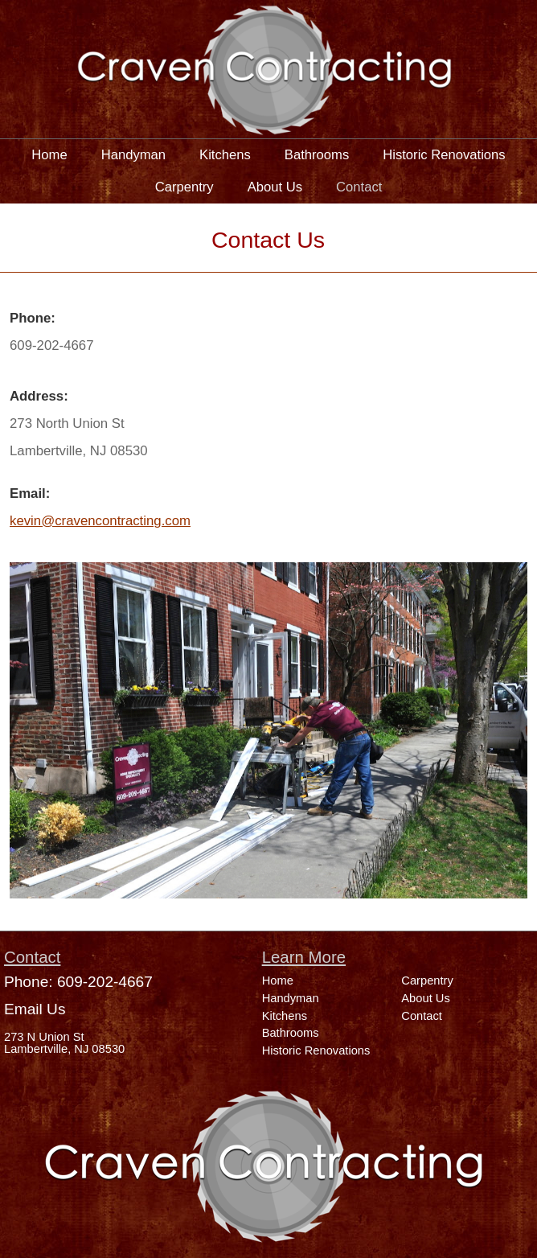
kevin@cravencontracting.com (100, 520)
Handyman (133, 154)
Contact (359, 187)
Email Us (34, 1009)
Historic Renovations (444, 154)
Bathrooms (317, 154)
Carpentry (184, 187)
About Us (275, 187)
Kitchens (225, 154)
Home (49, 154)
